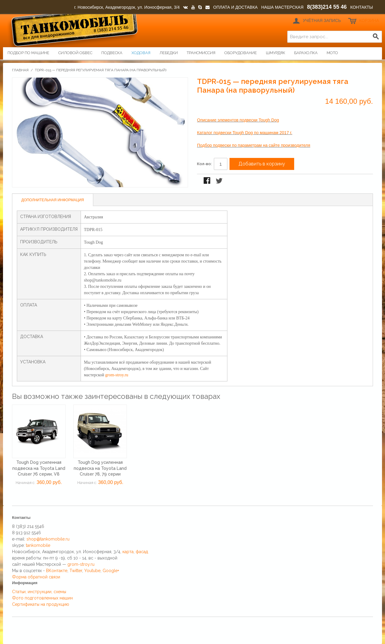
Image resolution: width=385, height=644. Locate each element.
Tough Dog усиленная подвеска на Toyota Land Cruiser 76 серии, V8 (38, 468)
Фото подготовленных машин (42, 598)
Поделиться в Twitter (219, 181)
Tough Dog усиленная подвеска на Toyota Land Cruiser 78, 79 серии (100, 468)
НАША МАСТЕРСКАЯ (282, 7)
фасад (142, 551)
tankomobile (38, 545)
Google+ (111, 570)
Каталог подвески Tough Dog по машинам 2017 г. (244, 132)
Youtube (92, 570)
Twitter (75, 570)
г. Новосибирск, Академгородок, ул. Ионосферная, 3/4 (127, 7)
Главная (20, 70)
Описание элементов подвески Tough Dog (238, 120)
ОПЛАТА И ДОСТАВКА (235, 7)
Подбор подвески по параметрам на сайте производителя (253, 145)
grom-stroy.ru (116, 375)
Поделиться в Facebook (207, 181)
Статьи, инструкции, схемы (39, 591)
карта (128, 551)
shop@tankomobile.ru (47, 539)
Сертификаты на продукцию (40, 604)
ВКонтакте (56, 570)
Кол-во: (204, 164)
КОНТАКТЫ (361, 7)
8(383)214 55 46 (327, 7)
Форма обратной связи (36, 577)
